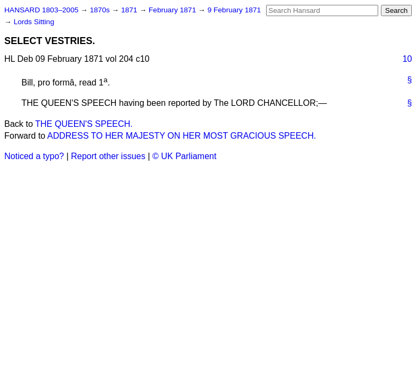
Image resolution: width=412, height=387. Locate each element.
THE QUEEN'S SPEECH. (84, 123)
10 (407, 58)
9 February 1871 (234, 10)
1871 (130, 10)
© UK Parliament (184, 156)
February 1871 (173, 10)
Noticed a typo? (34, 156)
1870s (101, 10)
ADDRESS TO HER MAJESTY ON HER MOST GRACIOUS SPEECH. (181, 135)
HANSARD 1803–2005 (41, 10)
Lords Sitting (33, 22)
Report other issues (108, 156)
